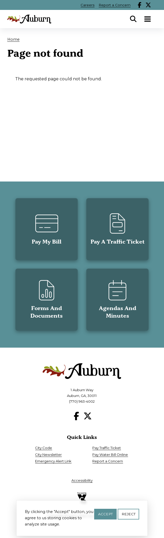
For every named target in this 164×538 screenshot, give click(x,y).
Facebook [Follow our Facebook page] (140, 5)
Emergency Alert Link (53, 461)
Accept (105, 515)
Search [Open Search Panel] (133, 19)
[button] (46, 229)
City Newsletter (48, 454)
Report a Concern (115, 5)
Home (13, 39)
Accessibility (82, 480)
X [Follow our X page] (148, 5)
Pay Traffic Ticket (106, 448)
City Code (43, 448)
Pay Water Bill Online (110, 454)
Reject (128, 515)
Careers (87, 5)
